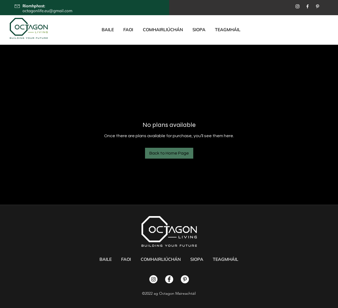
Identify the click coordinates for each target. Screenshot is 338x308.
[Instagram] (297, 6)
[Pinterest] (317, 6)
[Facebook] (307, 6)
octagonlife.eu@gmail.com (47, 10)
